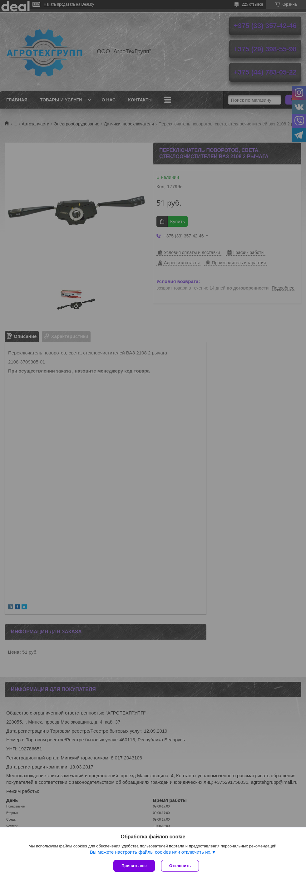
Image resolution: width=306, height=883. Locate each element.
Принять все (134, 865)
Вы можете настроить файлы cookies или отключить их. (150, 852)
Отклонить (180, 865)
